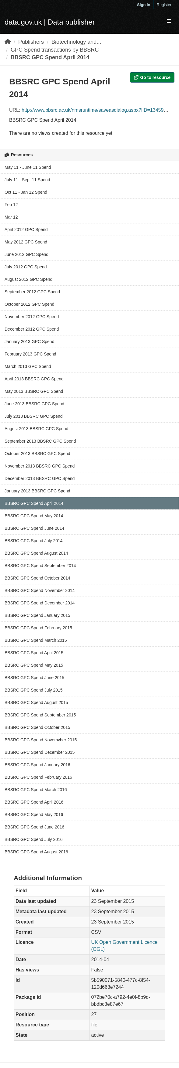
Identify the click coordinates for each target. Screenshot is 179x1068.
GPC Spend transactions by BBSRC (55, 50)
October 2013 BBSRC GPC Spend (37, 453)
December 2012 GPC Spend (32, 329)
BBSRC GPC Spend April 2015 (34, 652)
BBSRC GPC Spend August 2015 (36, 702)
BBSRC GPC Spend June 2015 (34, 677)
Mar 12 (11, 217)
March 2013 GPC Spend (28, 366)
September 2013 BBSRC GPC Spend (40, 441)
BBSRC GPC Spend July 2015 (34, 690)
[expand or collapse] (168, 21)
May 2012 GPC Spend (26, 242)
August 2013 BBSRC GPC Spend (36, 428)
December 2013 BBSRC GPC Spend (40, 478)
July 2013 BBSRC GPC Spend (34, 416)
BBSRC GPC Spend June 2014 (34, 528)
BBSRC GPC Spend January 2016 (37, 764)
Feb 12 (11, 204)
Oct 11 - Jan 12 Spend (26, 192)
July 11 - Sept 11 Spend (27, 179)
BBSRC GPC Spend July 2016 (34, 839)
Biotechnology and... (76, 42)
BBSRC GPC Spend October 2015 (37, 727)
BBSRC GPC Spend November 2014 (40, 590)
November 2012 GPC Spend (32, 316)
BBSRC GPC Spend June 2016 (34, 827)
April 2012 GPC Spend (26, 229)
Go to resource (152, 77)
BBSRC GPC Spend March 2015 (36, 640)
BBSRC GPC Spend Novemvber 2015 (41, 739)
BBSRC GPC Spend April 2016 (34, 802)
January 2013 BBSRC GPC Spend (37, 490)
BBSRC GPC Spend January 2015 (37, 615)
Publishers (31, 42)
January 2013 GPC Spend (29, 341)
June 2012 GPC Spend (26, 254)
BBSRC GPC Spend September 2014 (40, 565)
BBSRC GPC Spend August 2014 (36, 553)
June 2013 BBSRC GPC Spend (34, 403)
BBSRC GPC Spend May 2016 (34, 814)
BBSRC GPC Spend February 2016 (38, 777)
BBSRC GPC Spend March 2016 (36, 789)
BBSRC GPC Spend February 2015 (38, 627)
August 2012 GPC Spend (28, 279)
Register (164, 4)
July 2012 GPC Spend (26, 266)
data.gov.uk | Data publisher (50, 22)
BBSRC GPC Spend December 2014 (40, 602)
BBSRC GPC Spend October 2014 (37, 578)
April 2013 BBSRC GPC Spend (34, 378)
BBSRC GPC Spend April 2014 (50, 57)
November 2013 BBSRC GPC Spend (40, 466)
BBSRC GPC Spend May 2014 (34, 515)
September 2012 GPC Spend (32, 291)
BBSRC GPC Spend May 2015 (34, 665)
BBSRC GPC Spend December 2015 (40, 752)
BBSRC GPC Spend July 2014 (34, 540)
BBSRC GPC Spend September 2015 (40, 715)
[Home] (8, 42)
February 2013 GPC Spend (30, 354)
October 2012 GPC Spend (29, 304)
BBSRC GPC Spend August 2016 (36, 851)
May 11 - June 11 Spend (28, 167)
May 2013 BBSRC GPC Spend (34, 391)
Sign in (143, 4)
